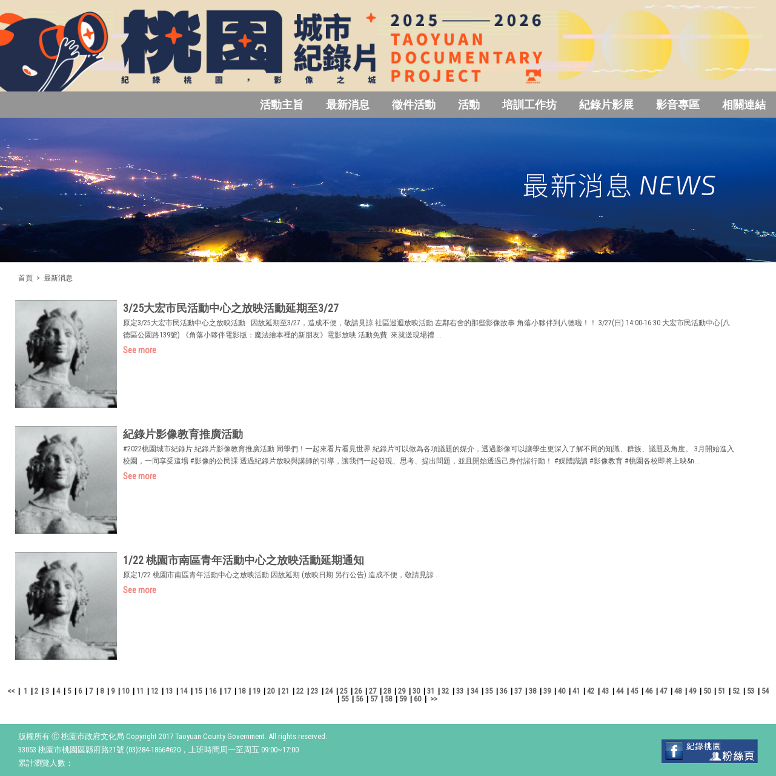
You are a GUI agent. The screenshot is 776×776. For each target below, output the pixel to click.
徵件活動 (414, 104)
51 (721, 690)
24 (329, 690)
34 (474, 690)
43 (605, 690)
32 (445, 690)
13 (169, 690)
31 (430, 690)
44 (619, 690)
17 (227, 690)
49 (692, 690)
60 (417, 698)
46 (648, 690)
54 (765, 690)
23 (314, 690)
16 (212, 690)
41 (576, 690)
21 (285, 690)
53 (750, 690)
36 (503, 690)
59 (402, 698)
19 (256, 690)
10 (125, 690)
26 (358, 690)
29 (401, 690)
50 (707, 690)
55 (344, 698)
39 (547, 690)
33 (459, 690)
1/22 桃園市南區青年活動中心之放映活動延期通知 (243, 560)
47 (663, 690)
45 (634, 690)
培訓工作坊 (529, 104)
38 (532, 690)
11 (140, 690)
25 (343, 690)
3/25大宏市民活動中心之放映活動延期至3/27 (231, 308)
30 (416, 690)
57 (373, 698)
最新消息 (348, 104)
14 (183, 690)
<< (11, 690)
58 (388, 698)
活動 (469, 104)
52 (736, 690)
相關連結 (744, 104)
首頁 (25, 278)
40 (561, 690)
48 (677, 690)
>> (433, 698)
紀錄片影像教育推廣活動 (183, 434)
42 (590, 690)
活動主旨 (281, 104)
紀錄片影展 (606, 104)
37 (518, 690)
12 (154, 690)
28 (387, 690)
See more (139, 350)
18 (241, 690)
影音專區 (678, 104)
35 (488, 690)
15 (198, 690)
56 (359, 698)
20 (270, 690)
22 (299, 690)
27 (372, 690)
